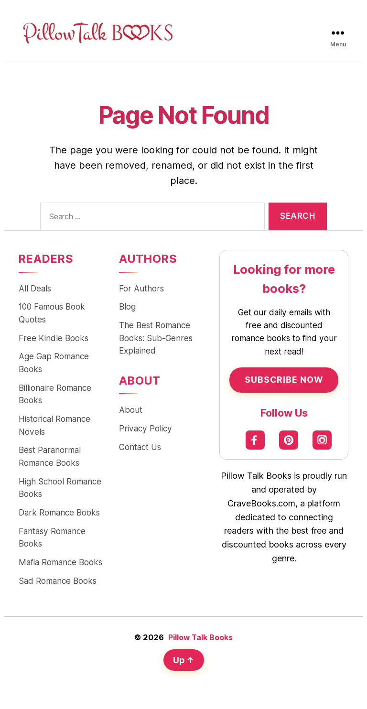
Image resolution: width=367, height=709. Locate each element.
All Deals (35, 289)
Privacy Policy (145, 430)
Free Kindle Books (53, 339)
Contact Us (140, 448)
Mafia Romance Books (60, 565)
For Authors (141, 289)
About (130, 411)
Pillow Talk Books (201, 640)
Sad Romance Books (58, 584)
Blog (127, 307)
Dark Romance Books (59, 515)
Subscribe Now (284, 380)
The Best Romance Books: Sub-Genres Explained (156, 339)
